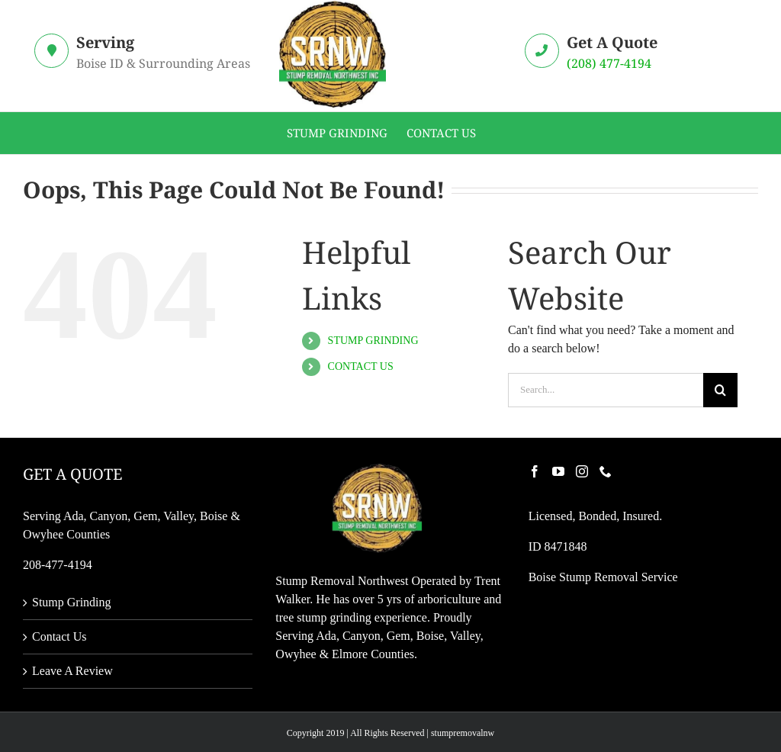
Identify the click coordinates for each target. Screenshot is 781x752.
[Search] (720, 390)
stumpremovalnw (462, 733)
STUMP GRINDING (373, 340)
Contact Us (59, 636)
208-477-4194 (57, 564)
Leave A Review (72, 670)
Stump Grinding (71, 602)
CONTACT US (361, 366)
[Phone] (605, 471)
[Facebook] (535, 471)
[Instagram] (582, 471)
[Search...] (605, 390)
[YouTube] (558, 471)
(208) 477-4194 (609, 63)
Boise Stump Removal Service (603, 576)
